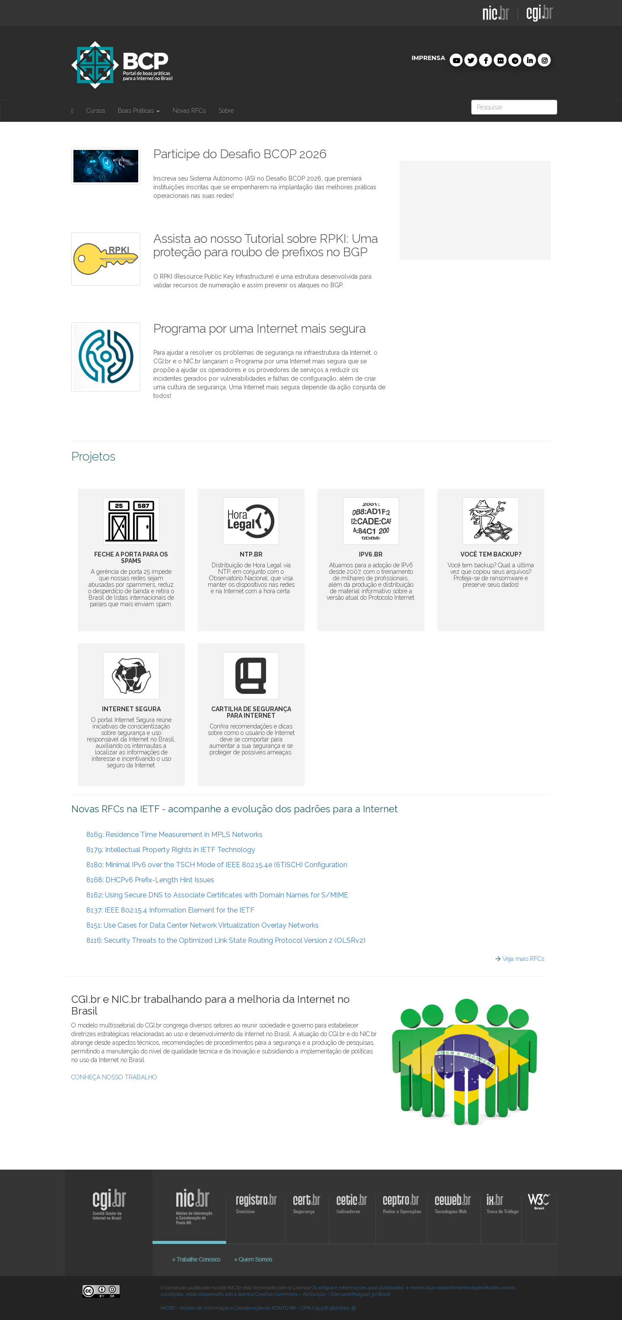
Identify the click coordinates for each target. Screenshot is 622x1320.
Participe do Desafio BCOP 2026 (240, 154)
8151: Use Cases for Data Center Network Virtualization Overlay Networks (198, 925)
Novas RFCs (189, 110)
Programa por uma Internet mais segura (259, 328)
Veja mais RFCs (523, 958)
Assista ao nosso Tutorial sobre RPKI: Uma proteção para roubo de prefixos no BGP (265, 245)
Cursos (95, 110)
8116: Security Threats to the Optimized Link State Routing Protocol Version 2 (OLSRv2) (221, 940)
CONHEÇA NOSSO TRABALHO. (115, 1077)
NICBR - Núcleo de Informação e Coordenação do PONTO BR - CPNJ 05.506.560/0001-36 (258, 1308)
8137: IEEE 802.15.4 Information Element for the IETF (166, 910)
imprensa (428, 58)
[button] (456, 60)
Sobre (226, 110)
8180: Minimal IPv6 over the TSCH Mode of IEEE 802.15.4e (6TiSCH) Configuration (212, 865)
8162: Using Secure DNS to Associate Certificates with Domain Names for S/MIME (213, 895)
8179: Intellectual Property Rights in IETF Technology (166, 850)
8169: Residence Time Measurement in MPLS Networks (170, 834)
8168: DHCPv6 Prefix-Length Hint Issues (146, 880)
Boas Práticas (139, 110)
